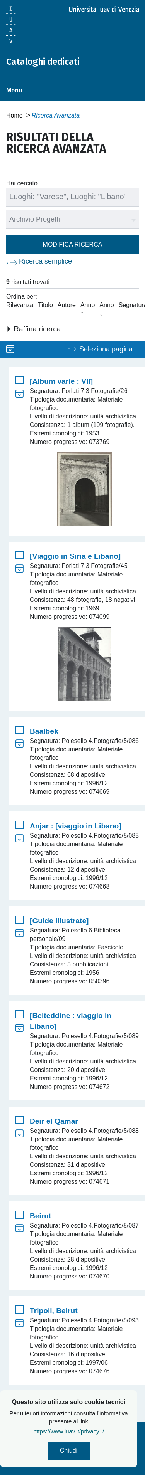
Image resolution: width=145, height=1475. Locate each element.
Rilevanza (19, 305)
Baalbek (44, 731)
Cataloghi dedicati (42, 61)
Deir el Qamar (54, 1121)
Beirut (40, 1216)
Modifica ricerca (72, 244)
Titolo (45, 305)
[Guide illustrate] (59, 921)
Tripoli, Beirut (54, 1311)
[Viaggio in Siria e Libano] (75, 556)
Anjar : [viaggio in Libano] (75, 826)
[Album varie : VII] (61, 381)
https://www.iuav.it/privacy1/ (91, 1431)
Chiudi (91, 1450)
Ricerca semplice (45, 261)
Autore (67, 305)
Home (14, 115)
